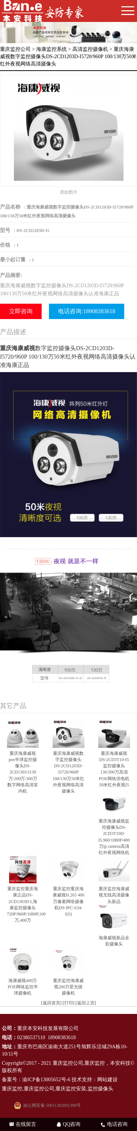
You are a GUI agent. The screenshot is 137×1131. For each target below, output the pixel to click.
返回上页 (86, 1002)
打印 (68, 1002)
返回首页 (51, 1002)
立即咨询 (21, 311)
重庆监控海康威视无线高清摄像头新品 (114, 895)
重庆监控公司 (15, 49)
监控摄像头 (100, 1088)
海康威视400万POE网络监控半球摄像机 (23, 987)
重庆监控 (94, 1063)
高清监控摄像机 (90, 49)
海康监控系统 (51, 49)
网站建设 (107, 1079)
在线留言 (22, 1124)
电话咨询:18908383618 (86, 311)
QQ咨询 (68, 1124)
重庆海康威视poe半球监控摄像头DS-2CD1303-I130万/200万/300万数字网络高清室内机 (22, 772)
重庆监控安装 (71, 1088)
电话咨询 (114, 1124)
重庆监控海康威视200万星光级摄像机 (68, 987)
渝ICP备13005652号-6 (46, 1079)
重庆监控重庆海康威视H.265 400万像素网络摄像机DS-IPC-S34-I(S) (68, 901)
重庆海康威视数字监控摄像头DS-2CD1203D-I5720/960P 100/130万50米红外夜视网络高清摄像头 (68, 772)
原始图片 (68, 192)
